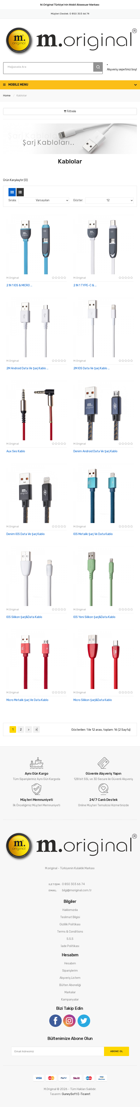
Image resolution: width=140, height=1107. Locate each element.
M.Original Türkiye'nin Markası (69, 4)
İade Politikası (70, 946)
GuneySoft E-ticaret (76, 1094)
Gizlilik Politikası (70, 924)
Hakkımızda (70, 910)
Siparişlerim (70, 970)
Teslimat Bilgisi (70, 917)
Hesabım (70, 963)
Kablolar (22, 95)
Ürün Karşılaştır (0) (15, 180)
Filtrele (70, 111)
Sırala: (12, 200)
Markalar (70, 992)
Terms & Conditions (70, 931)
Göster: (78, 200)
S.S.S (70, 939)
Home (7, 95)
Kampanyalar (70, 999)
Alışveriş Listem (70, 978)
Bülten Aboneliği (70, 985)
